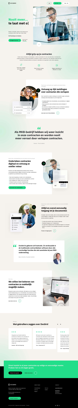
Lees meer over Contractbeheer (48, 113)
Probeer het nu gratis (15, 372)
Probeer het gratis (15, 398)
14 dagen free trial (15, 40)
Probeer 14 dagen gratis (46, 230)
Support (35, 391)
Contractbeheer (37, 388)
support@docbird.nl (58, 388)
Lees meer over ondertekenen (17, 187)
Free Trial (57, 3)
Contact (46, 389)
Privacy (27, 405)
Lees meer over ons (13, 301)
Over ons (36, 389)
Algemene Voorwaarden (20, 405)
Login (49, 3)
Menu (66, 3)
